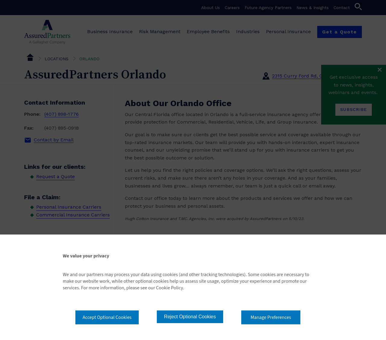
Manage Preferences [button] (271, 317)
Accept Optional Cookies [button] (107, 317)
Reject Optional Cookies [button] (190, 316)
